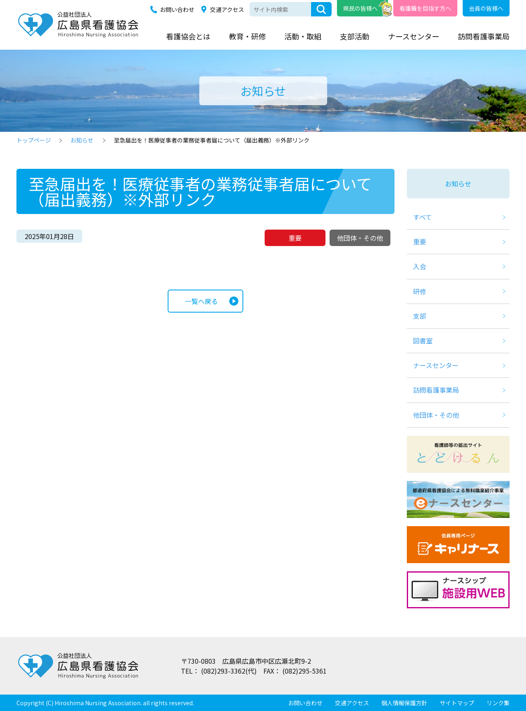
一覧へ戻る (201, 301)
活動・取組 (302, 36)
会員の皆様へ (486, 8)
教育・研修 (247, 36)
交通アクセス (227, 9)
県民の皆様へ (360, 8)
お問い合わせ (177, 9)
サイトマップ (457, 703)
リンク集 (498, 703)
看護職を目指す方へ (425, 8)
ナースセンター (413, 36)
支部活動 (354, 36)
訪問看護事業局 (484, 36)
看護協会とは (188, 36)
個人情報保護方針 (404, 703)
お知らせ (81, 140)
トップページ (33, 140)
